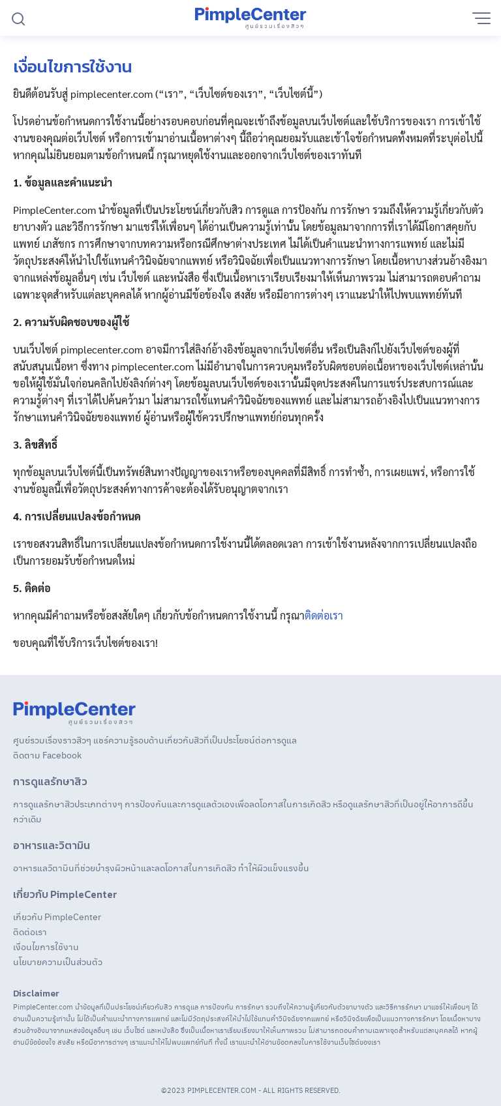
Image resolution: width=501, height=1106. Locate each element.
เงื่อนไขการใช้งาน (46, 946)
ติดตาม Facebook (47, 754)
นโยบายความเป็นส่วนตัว (57, 961)
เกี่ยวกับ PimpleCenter (57, 916)
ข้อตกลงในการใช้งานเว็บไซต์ (318, 1042)
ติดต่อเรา (324, 615)
